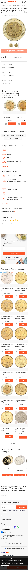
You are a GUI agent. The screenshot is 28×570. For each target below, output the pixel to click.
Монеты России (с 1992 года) (13, 138)
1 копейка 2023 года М (7, 289)
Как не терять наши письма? (14, 543)
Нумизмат (12, 2)
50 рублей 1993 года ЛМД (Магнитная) (21, 289)
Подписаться (14, 253)
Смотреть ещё (14, 443)
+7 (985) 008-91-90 (6, 527)
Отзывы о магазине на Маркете (14, 548)
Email (4, 245)
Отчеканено (7, 555)
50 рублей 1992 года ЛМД (8, 116)
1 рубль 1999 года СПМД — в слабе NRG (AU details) (20, 429)
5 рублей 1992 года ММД (20, 373)
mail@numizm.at (6, 529)
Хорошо (5, 567)
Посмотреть (8, 475)
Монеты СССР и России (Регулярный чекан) (13, 135)
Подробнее (5, 166)
